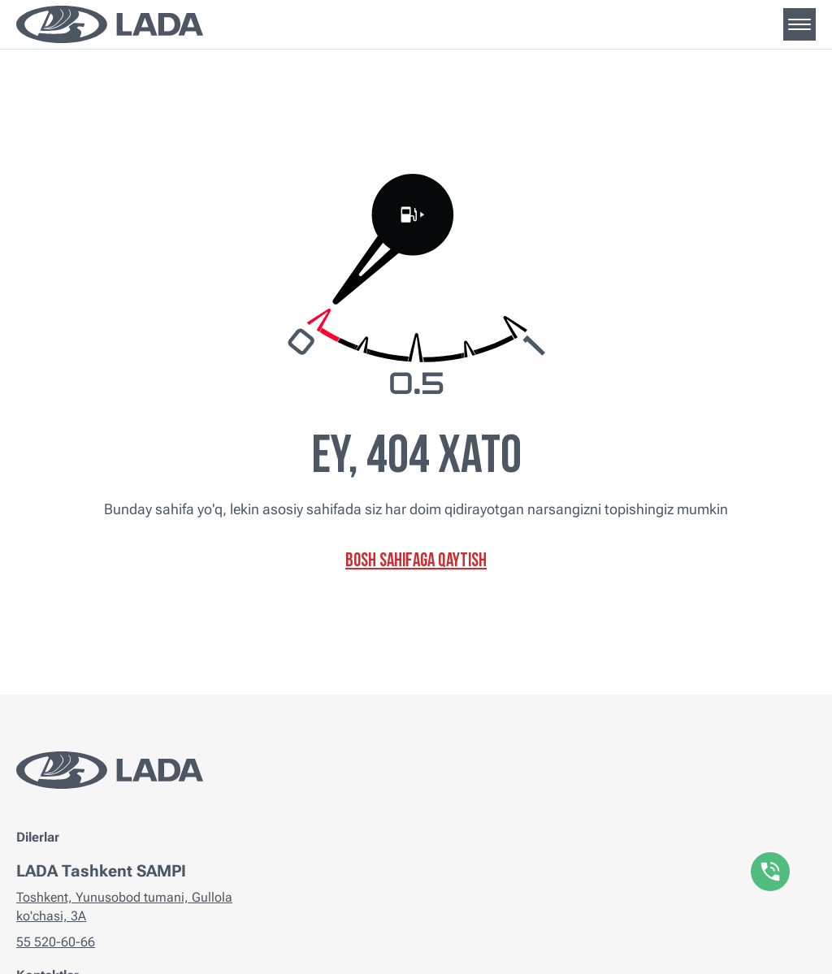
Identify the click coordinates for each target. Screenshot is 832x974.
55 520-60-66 (55, 942)
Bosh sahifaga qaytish (416, 561)
